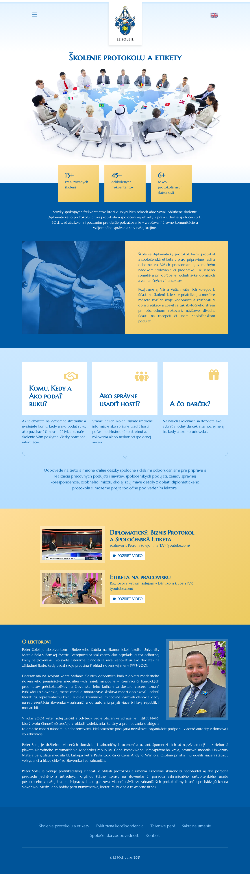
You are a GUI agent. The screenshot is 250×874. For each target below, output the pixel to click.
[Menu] (34, 14)
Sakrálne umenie (196, 825)
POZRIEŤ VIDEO (128, 555)
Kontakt (153, 835)
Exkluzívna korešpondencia (119, 825)
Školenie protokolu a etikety (64, 825)
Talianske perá (162, 825)
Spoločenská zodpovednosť (114, 835)
